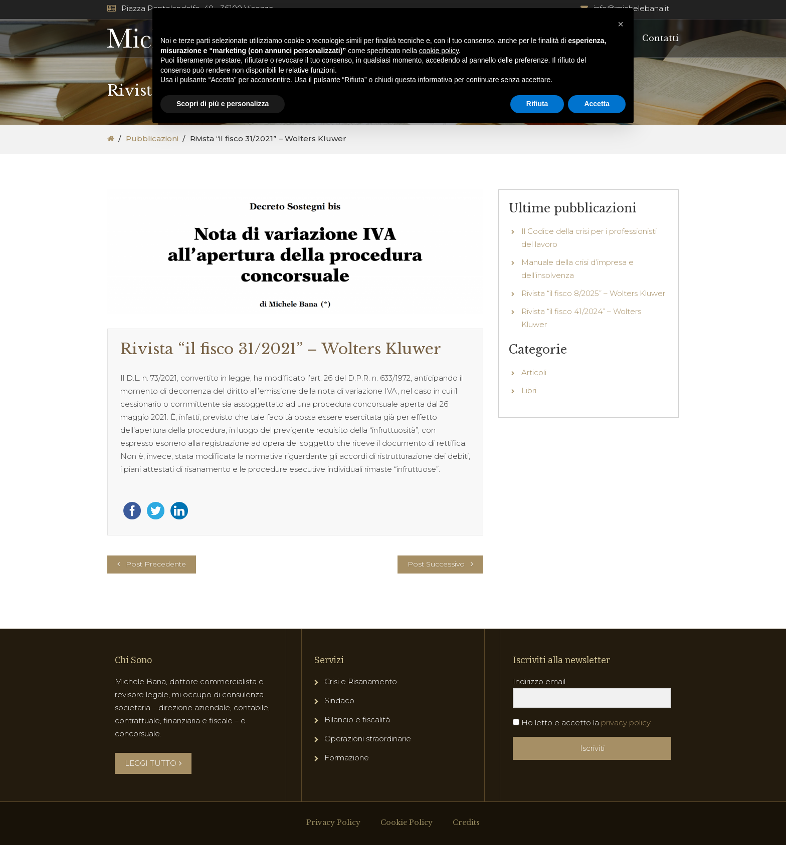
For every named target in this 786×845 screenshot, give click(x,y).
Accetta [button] (597, 104)
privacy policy (626, 722)
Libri (528, 390)
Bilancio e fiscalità (357, 719)
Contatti (660, 38)
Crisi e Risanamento (360, 681)
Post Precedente (156, 564)
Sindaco (339, 700)
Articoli (533, 372)
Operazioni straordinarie (367, 738)
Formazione (346, 757)
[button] (621, 24)
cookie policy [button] (439, 51)
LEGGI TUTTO (153, 763)
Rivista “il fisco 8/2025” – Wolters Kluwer (593, 293)
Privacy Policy (333, 822)
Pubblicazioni (152, 138)
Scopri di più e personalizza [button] (222, 104)
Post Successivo (436, 564)
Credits (466, 822)
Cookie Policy (406, 822)
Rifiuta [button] (537, 104)
